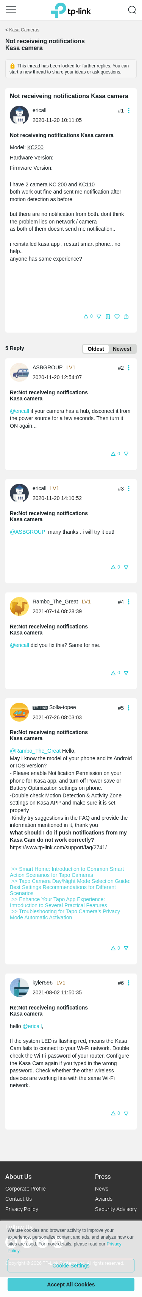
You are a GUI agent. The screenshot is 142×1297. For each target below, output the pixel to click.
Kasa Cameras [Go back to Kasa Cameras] (24, 30)
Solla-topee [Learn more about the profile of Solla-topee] (62, 707)
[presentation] (19, 115)
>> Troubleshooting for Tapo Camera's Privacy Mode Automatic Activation (66, 914)
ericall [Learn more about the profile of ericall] (40, 110)
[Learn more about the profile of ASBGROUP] (21, 372)
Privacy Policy (21, 1209)
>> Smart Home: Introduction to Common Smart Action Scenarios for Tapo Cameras (67, 872)
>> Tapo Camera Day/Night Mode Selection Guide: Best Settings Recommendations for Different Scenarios (71, 887)
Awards (103, 1198)
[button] (11, 10)
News (101, 1188)
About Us (18, 1176)
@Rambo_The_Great (35, 751)
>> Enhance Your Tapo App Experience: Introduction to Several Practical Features (59, 902)
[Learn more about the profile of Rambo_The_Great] (21, 606)
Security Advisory (116, 1209)
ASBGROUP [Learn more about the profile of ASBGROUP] (47, 367)
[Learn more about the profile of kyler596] (21, 987)
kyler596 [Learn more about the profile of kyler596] (43, 983)
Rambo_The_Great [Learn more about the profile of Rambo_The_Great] (55, 601)
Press (103, 1176)
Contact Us (18, 1198)
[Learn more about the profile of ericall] (21, 115)
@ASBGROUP (27, 532)
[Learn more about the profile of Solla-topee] (21, 712)
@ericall (19, 411)
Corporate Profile (25, 1188)
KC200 (35, 147)
